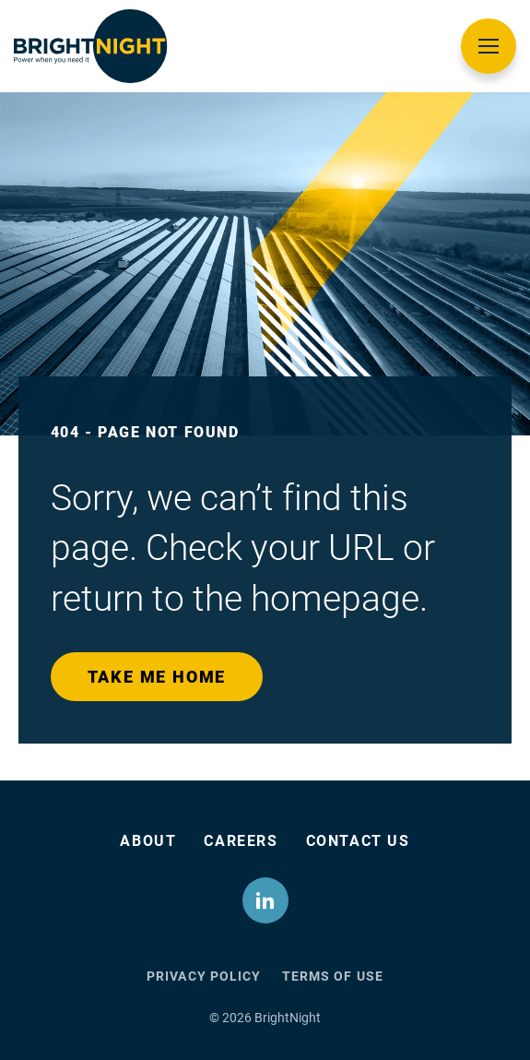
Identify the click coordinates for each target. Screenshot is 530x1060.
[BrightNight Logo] (91, 46)
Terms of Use (332, 976)
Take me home (157, 676)
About (148, 841)
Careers (240, 841)
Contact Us (358, 841)
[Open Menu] (488, 46)
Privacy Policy (204, 976)
